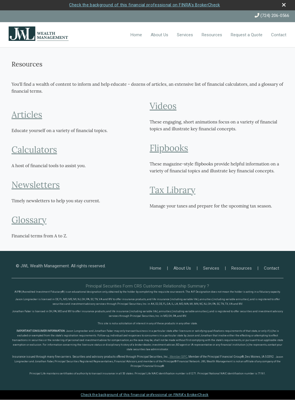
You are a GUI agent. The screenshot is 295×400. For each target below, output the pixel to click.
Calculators (34, 149)
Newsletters (36, 185)
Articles (27, 114)
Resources (212, 35)
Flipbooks (169, 148)
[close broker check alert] (283, 5)
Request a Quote (246, 35)
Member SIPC (178, 357)
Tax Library (173, 190)
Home (136, 35)
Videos (163, 106)
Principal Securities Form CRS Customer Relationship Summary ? (147, 286)
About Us (159, 35)
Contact (278, 35)
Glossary (29, 220)
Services (185, 35)
